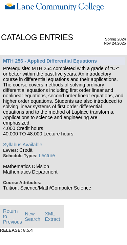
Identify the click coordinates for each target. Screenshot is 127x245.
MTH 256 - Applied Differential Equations (50, 61)
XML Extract (52, 216)
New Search (33, 216)
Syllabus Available (22, 144)
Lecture (47, 155)
